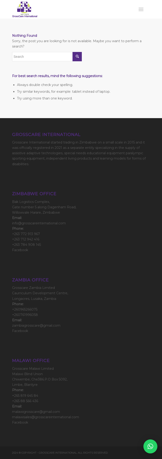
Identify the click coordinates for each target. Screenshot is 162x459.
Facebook (20, 250)
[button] (150, 446)
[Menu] (141, 9)
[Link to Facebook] (146, 452)
